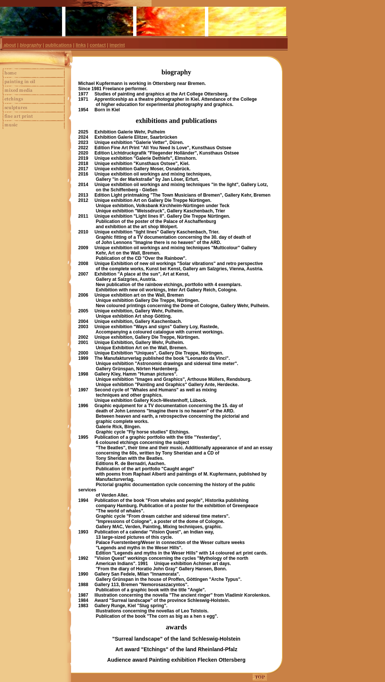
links (81, 45)
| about (8, 45)
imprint (117, 45)
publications (58, 45)
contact (98, 45)
